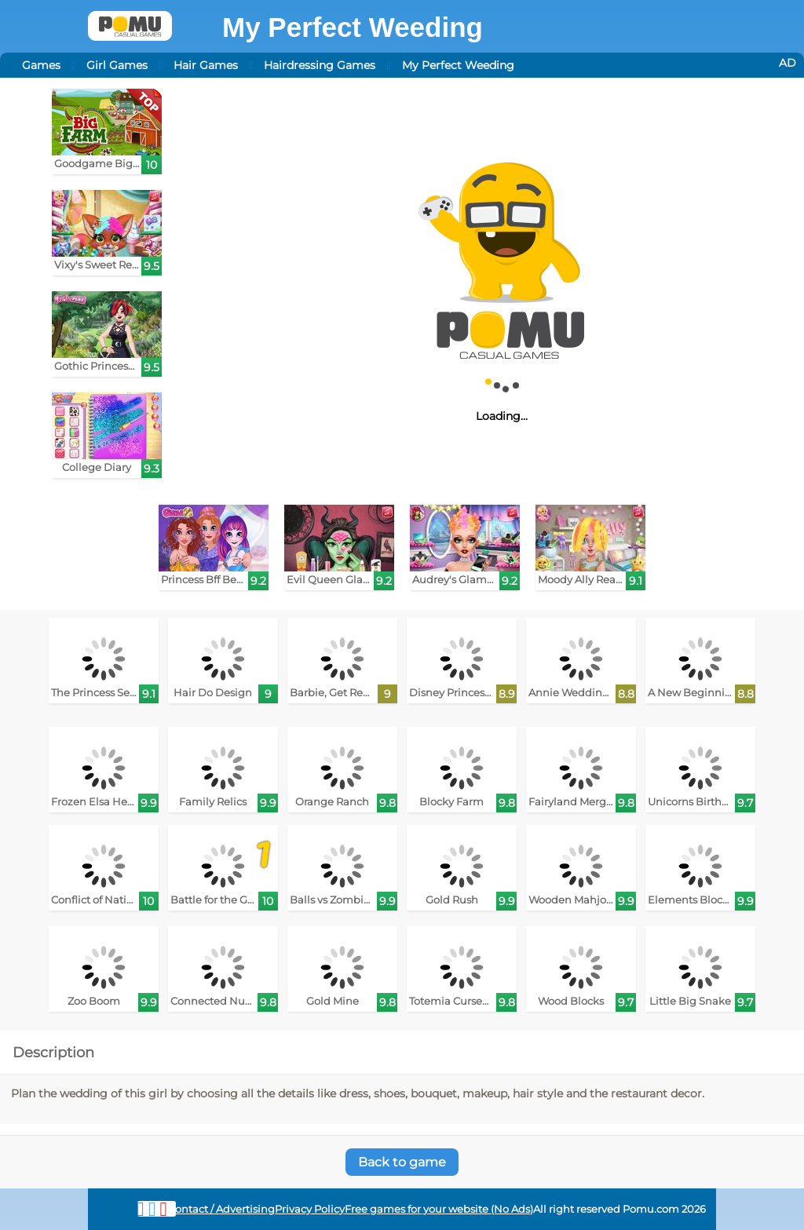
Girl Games (117, 65)
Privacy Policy (310, 1209)
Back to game (402, 1162)
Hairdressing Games (319, 65)
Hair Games (206, 65)
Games (41, 65)
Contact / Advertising (221, 1209)
